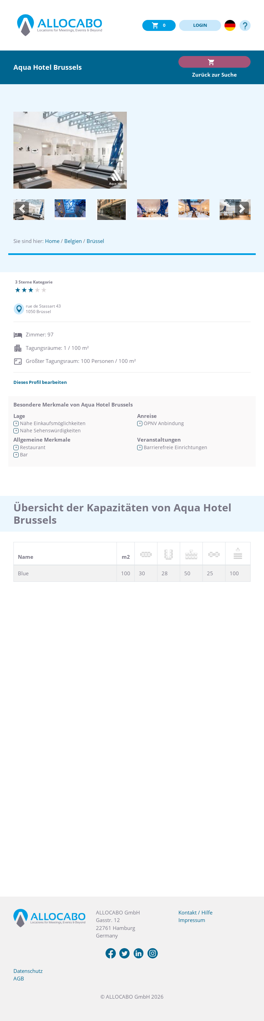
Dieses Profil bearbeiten (40, 382)
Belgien (73, 240)
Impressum (191, 920)
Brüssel (95, 240)
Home (52, 240)
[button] (22, 208)
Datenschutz (28, 970)
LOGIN (200, 25)
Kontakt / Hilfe (195, 912)
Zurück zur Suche (214, 74)
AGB (18, 978)
